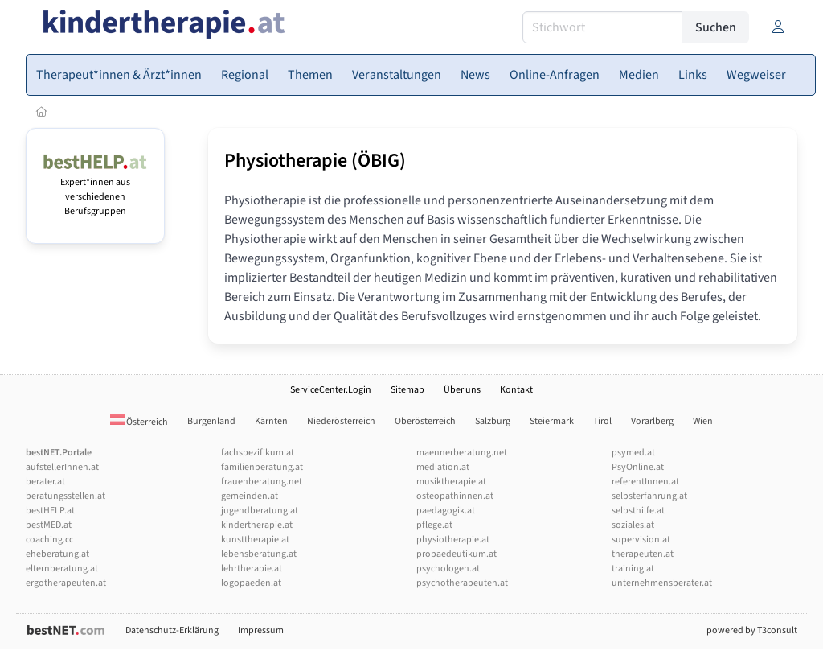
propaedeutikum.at (456, 554)
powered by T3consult (751, 630)
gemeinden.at (249, 496)
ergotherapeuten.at (66, 583)
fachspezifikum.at (257, 452)
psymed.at (633, 452)
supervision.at (641, 539)
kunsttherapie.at (255, 539)
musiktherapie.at (451, 481)
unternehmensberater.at (662, 583)
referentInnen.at (645, 481)
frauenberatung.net (261, 481)
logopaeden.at (251, 583)
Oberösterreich (425, 421)
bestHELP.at (50, 510)
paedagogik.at (445, 510)
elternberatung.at (62, 568)
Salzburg (492, 421)
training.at (633, 568)
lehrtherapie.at (251, 568)
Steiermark (552, 421)
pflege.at (434, 525)
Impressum (261, 630)
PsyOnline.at (638, 467)
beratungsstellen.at (65, 496)
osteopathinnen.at (454, 496)
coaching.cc (49, 539)
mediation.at (442, 467)
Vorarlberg (652, 421)
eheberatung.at (57, 554)
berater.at (45, 481)
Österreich (139, 422)
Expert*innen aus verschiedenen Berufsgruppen (95, 189)
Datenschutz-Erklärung (172, 630)
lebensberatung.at (259, 554)
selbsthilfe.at (638, 510)
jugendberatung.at (259, 510)
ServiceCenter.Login (330, 390)
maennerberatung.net (461, 452)
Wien (703, 421)
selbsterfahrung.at (649, 496)
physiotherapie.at (452, 539)
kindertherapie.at (257, 525)
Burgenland (211, 421)
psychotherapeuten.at (462, 583)
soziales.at (633, 525)
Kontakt (516, 390)
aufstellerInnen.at (62, 467)
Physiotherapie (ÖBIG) (315, 160)
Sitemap (407, 390)
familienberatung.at (262, 467)
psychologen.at (448, 568)
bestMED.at (49, 525)
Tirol (602, 421)
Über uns (462, 390)
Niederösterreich (341, 421)
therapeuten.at (643, 554)
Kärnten (271, 421)
